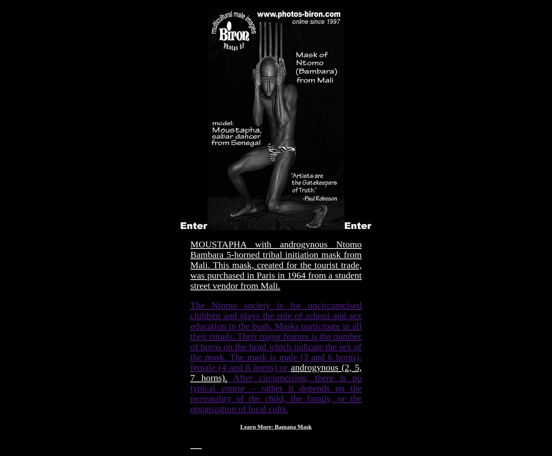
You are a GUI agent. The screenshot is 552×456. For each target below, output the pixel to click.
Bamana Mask (293, 426)
